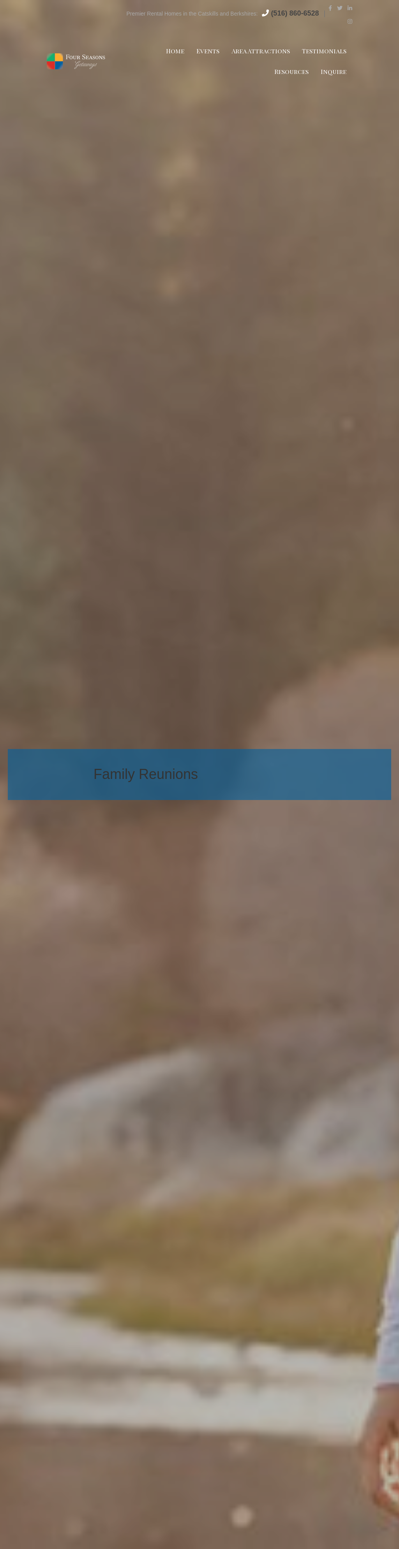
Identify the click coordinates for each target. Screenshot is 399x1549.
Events (207, 51)
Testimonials (324, 51)
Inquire (333, 71)
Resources (291, 71)
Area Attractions (260, 51)
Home (175, 51)
